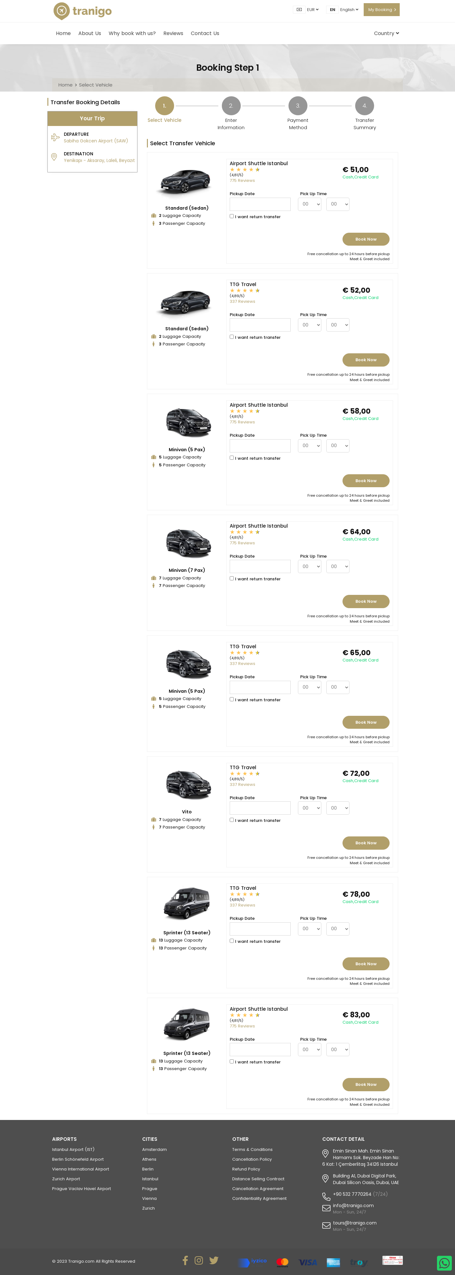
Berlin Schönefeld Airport (78, 1159)
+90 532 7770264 (352, 1194)
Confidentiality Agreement (259, 1198)
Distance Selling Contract (258, 1179)
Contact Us (205, 33)
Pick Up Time (313, 194)
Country (386, 33)
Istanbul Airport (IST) (73, 1149)
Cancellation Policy (252, 1159)
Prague (149, 1189)
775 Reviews (242, 180)
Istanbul (150, 1179)
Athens (149, 1159)
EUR (312, 10)
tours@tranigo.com (355, 1223)
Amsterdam (154, 1149)
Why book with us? (132, 33)
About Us (89, 33)
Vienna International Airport (80, 1169)
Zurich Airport (66, 1179)
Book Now (366, 239)
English (349, 10)
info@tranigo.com (353, 1205)
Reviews (173, 33)
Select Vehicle (95, 84)
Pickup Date (242, 194)
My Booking (380, 10)
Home (63, 33)
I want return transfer (255, 217)
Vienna (149, 1198)
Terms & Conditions (252, 1149)
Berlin (148, 1169)
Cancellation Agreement (257, 1189)
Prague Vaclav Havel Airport (81, 1189)
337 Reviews (242, 301)
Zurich (148, 1208)
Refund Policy (246, 1169)
